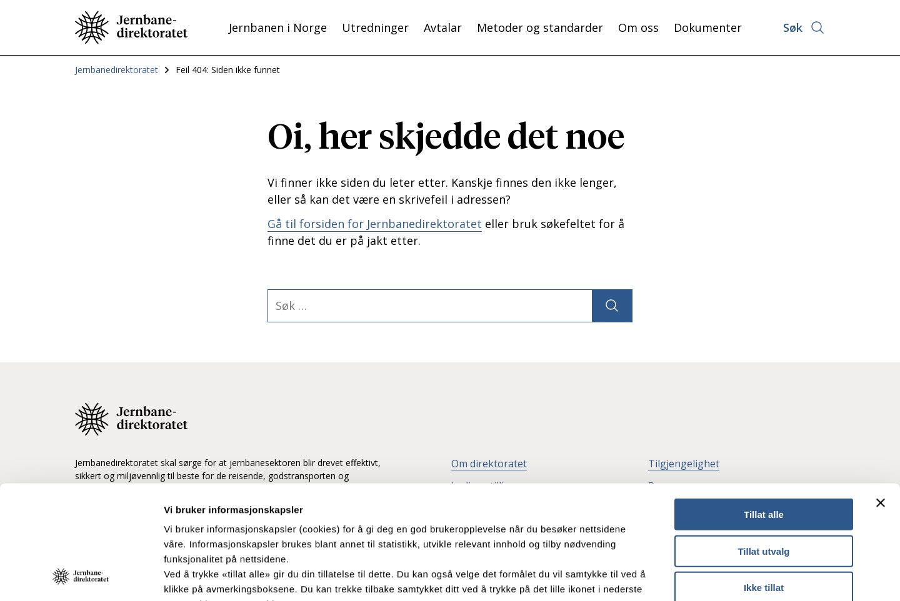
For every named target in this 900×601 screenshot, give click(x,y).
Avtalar (443, 27)
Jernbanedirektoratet (116, 70)
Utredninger (375, 27)
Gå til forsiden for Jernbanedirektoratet (375, 223)
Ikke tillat (764, 481)
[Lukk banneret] (880, 396)
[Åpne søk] (804, 27)
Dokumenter (708, 27)
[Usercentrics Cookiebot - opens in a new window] (81, 576)
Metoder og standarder (540, 27)
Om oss (638, 27)
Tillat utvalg (763, 444)
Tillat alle (764, 408)
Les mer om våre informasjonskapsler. (255, 527)
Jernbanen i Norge (278, 27)
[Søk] (612, 306)
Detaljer (665, 576)
